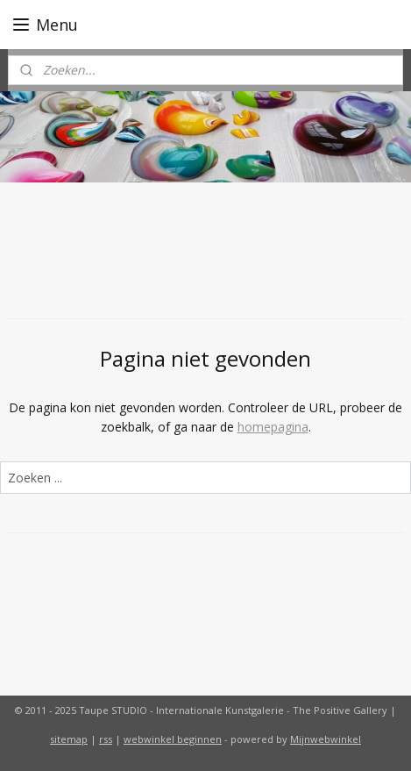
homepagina (272, 426)
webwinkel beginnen (173, 739)
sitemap (69, 739)
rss (105, 739)
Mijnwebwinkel (325, 739)
